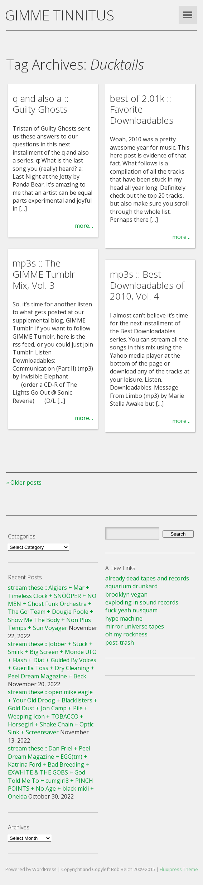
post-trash (119, 642)
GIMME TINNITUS (59, 15)
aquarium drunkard (131, 586)
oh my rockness (126, 634)
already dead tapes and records (147, 578)
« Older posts (24, 482)
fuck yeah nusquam (131, 610)
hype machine (123, 618)
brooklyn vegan (126, 594)
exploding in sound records (141, 602)
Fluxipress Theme (179, 869)
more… (84, 226)
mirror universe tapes (134, 626)
